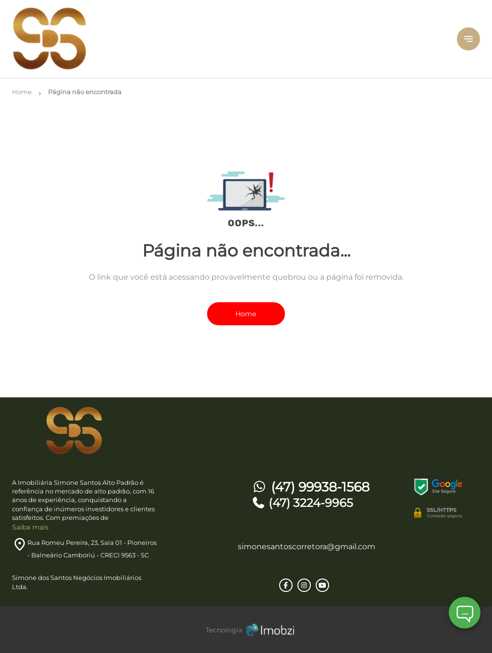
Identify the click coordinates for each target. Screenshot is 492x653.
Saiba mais (30, 527)
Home (245, 313)
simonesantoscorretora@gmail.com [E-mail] (306, 546)
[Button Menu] (468, 38)
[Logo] (90, 39)
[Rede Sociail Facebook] (286, 585)
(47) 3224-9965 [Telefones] (302, 503)
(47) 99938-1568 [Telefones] (310, 487)
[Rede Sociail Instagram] (304, 585)
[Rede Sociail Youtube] (322, 585)
